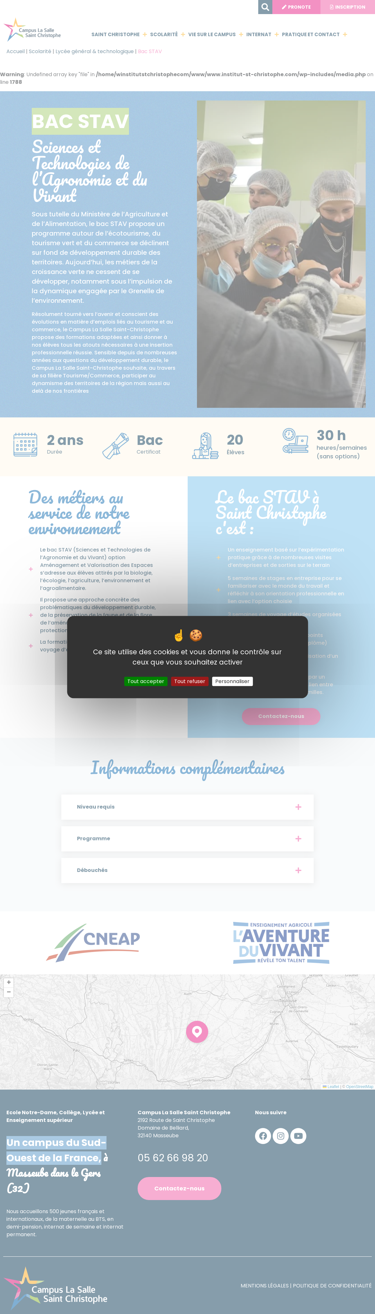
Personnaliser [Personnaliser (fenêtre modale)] (232, 681)
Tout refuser (189, 681)
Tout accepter (145, 681)
